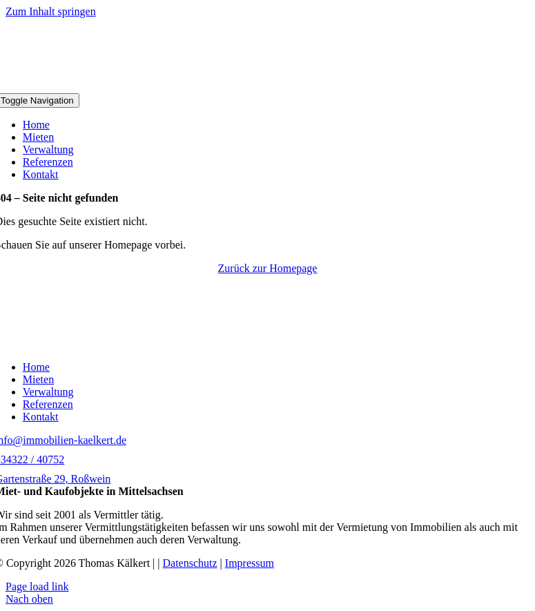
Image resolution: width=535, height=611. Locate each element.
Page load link (37, 586)
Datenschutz (190, 563)
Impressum (249, 563)
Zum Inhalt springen (51, 11)
